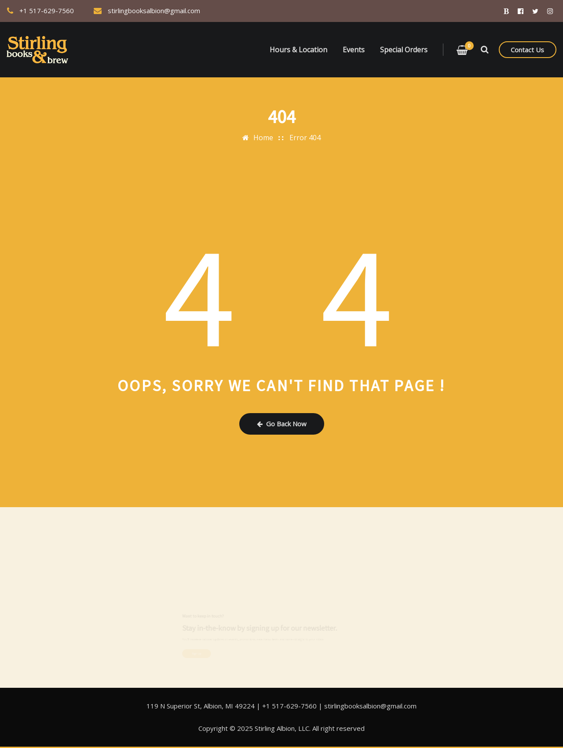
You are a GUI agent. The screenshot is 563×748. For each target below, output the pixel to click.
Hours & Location (298, 49)
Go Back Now (282, 423)
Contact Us (527, 49)
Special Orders (404, 49)
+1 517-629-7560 (46, 10)
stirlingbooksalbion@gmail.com (154, 10)
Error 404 (305, 137)
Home (263, 137)
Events (354, 49)
